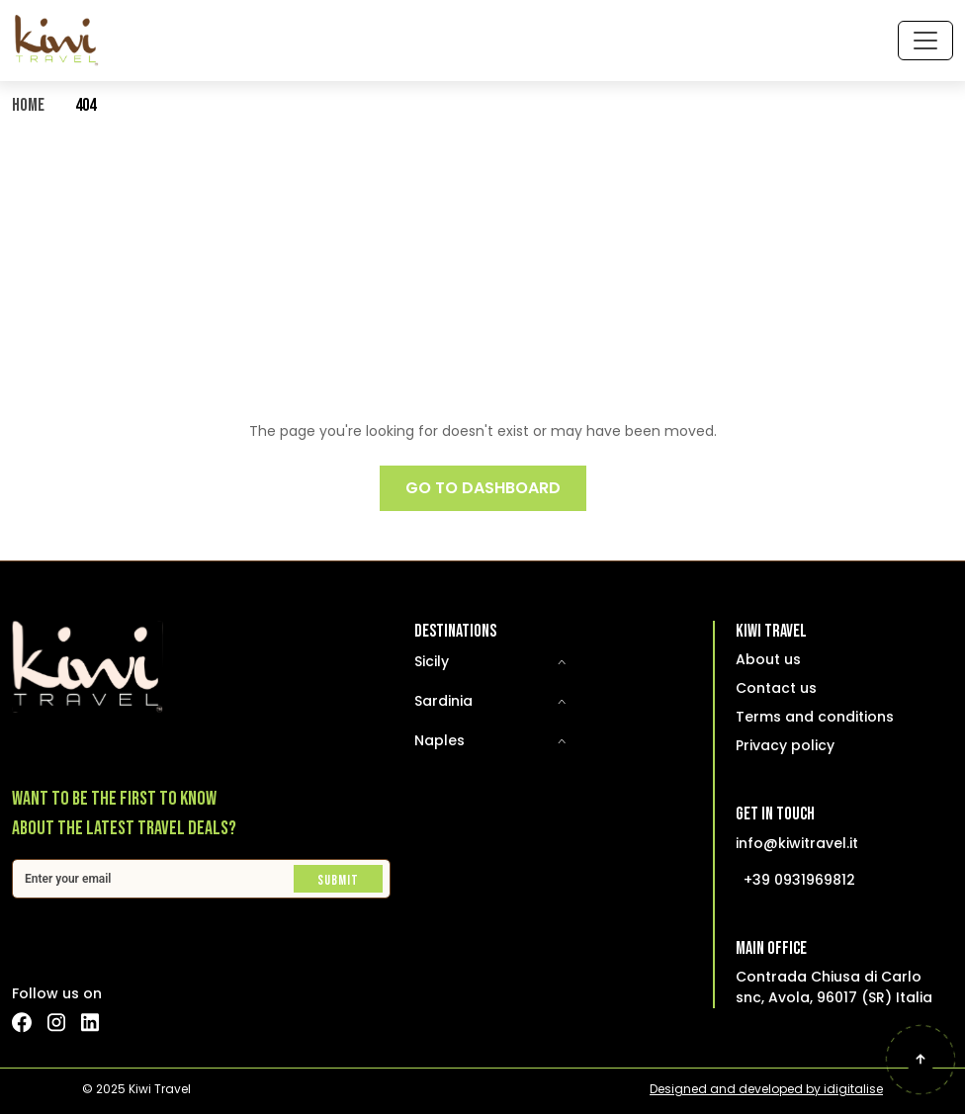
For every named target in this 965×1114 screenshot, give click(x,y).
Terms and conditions (815, 717)
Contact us (776, 688)
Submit (338, 880)
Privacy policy (785, 745)
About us (768, 659)
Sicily (431, 661)
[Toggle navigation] (925, 40)
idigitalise (853, 1088)
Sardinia (443, 701)
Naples (439, 740)
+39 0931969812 (799, 880)
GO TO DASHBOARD (483, 487)
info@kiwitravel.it (797, 843)
